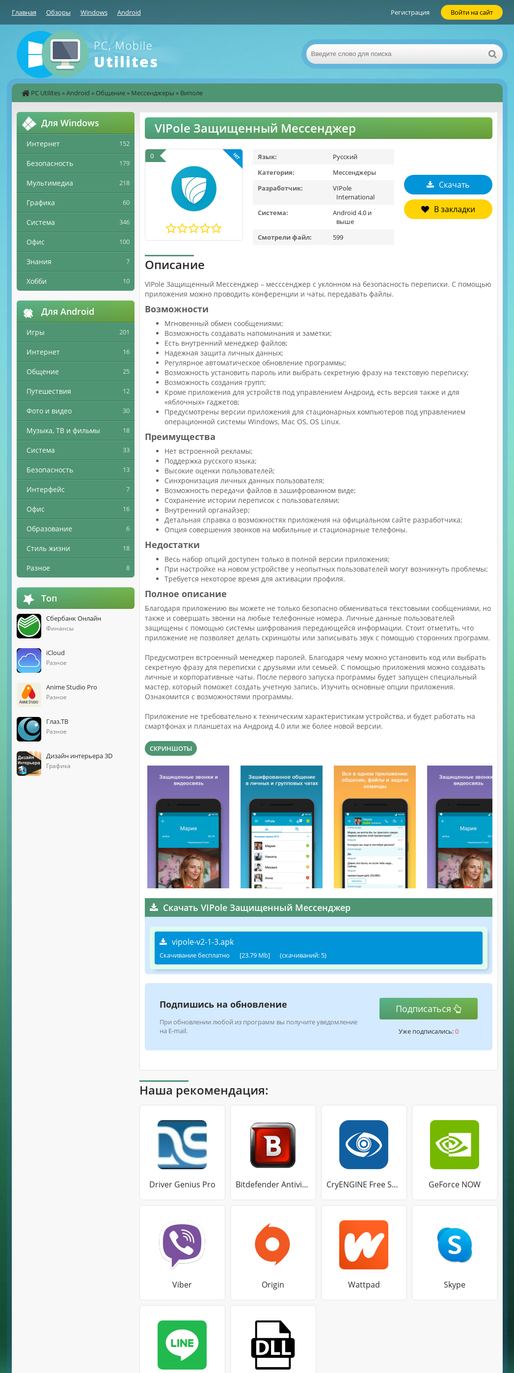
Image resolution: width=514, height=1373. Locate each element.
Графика (41, 202)
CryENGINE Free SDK (364, 1184)
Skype (454, 1284)
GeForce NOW (455, 1184)
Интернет (43, 143)
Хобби (37, 281)
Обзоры (58, 12)
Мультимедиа (50, 183)
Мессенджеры (152, 92)
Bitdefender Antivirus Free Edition (273, 1184)
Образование (49, 528)
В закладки (448, 209)
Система (41, 222)
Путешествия (49, 391)
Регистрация (410, 12)
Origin (273, 1284)
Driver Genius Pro (182, 1184)
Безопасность (50, 163)
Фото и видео (49, 410)
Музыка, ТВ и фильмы (63, 430)
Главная (24, 12)
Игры (36, 332)
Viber (182, 1284)
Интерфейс (46, 489)
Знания (39, 261)
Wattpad (364, 1284)
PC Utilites (45, 92)
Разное (38, 568)
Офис (36, 242)
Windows (94, 12)
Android (129, 12)
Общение (110, 92)
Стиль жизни (48, 548)
